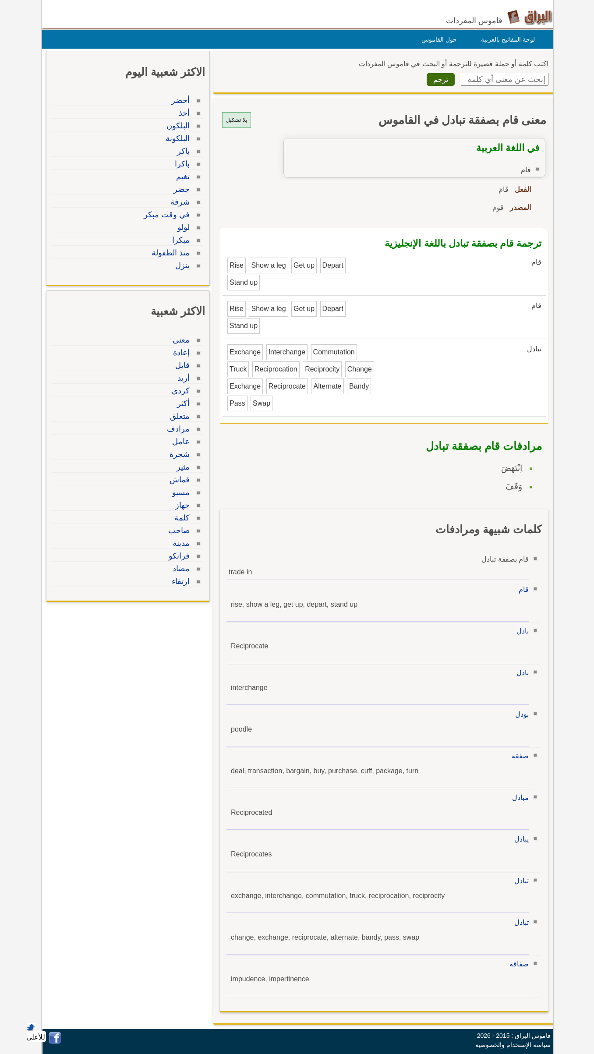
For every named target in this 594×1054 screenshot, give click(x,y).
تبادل (519, 880)
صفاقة (517, 964)
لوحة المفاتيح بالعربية (506, 39)
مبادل (518, 797)
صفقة (518, 756)
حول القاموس (437, 39)
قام (521, 589)
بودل (520, 714)
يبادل (519, 839)
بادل (520, 631)
